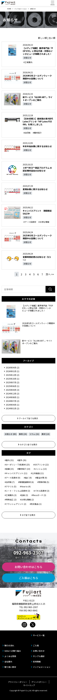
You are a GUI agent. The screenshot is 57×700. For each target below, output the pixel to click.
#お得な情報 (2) (27, 499)
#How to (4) (25, 486)
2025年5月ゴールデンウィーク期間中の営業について (37, 237)
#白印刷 (27, 132)
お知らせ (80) (10, 434)
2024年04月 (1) (12, 404)
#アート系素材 (30, 222)
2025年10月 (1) (12, 378)
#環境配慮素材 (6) (26, 482)
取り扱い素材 (10, 667)
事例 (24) (23, 434)
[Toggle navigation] (52, 3)
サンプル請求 (39, 656)
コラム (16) (34, 434)
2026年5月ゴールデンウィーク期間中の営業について (37, 77)
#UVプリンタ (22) (41, 464)
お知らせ (27, 57)
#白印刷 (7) (10, 482)
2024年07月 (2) (12, 401)
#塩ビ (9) (28, 477)
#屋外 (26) (21, 460)
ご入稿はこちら (28, 578)
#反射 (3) (24, 495)
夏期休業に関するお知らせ (35, 189)
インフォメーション (41, 667)
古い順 (52, 38)
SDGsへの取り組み (12, 650)
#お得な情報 (43, 222)
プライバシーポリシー (17, 682)
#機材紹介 (37, 132)
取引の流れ (9, 645)
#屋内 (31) (9, 460)
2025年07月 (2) (12, 382)
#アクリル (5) (10, 486)
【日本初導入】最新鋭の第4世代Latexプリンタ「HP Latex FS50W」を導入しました (38, 121)
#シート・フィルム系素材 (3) (17, 490)
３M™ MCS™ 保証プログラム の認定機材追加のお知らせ (37, 169)
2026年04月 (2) (12, 367)
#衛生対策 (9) (41, 477)
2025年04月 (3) (12, 389)
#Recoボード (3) (39, 495)
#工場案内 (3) (10, 495)
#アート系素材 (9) (12, 477)
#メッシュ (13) (40, 468)
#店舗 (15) (9, 468)
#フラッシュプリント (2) (15, 504)
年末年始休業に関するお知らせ (37, 146)
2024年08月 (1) (12, 397)
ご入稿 (36, 645)
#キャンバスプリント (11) (16, 473)
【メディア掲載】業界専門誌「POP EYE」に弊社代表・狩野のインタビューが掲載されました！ (38, 51)
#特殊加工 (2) (10, 499)
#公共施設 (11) (37, 473)
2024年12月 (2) (12, 393)
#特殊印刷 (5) (43, 482)
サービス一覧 (39, 635)
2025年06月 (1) (12, 386)
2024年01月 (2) (12, 408)
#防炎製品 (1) (36, 504)
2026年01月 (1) (12, 371)
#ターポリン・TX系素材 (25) (17, 464)
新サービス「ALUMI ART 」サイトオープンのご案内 (37, 98)
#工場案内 (28, 62)
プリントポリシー (39, 682)
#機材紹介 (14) (23, 468)
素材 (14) (46, 434)
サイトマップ (29, 685)
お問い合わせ (39, 650)
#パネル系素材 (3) (41, 490)
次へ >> (50, 274)
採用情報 (37, 661)
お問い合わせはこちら (28, 567)
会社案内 (8, 661)
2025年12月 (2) (12, 375)
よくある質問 (10, 656)
